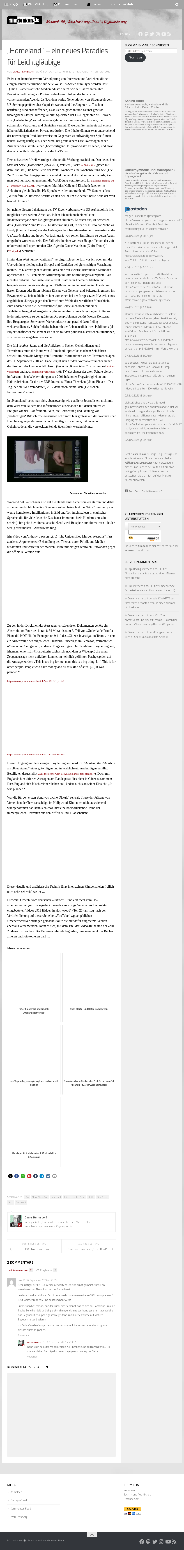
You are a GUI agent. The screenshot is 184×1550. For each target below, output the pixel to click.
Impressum (130, 1490)
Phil (130, 586)
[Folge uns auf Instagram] (158, 34)
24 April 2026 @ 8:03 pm (138, 355)
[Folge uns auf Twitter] (152, 34)
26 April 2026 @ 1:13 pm (138, 307)
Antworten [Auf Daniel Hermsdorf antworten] (32, 1356)
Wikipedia (15, 251)
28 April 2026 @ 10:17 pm (139, 236)
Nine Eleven (102, 1197)
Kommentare (22, 1270)
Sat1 (10, 1202)
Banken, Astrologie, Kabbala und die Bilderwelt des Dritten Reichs (146, 106)
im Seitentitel (89, 165)
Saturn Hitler (134, 101)
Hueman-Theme (56, 1540)
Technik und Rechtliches (137, 1494)
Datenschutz (131, 1499)
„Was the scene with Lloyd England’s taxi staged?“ (71, 773)
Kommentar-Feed (20, 1508)
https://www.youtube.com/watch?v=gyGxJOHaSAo (40, 754)
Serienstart (21, 1202)
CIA (27, 1197)
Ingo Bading (134, 569)
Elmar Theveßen (39, 1197)
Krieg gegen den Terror (74, 1197)
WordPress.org (18, 1517)
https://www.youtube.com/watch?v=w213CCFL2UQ (144, 258)
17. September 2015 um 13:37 (60, 1342)
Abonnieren (135, 57)
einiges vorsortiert (19, 371)
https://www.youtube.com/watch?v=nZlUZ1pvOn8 (40, 681)
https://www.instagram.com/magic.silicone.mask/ (153, 220)
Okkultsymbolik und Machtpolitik (150, 170)
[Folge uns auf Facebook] (140, 34)
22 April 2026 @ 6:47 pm (138, 395)
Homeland (56, 1197)
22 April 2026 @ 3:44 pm (138, 440)
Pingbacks (49, 1270)
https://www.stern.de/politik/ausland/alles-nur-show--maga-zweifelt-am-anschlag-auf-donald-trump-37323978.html (151, 344)
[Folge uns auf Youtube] (163, 34)
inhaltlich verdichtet (57, 371)
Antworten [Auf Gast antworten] (23, 1335)
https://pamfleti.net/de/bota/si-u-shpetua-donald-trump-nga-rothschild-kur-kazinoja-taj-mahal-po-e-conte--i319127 (150, 291)
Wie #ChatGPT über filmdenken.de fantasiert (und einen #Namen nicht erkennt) (150, 573)
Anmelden (16, 1492)
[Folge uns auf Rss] (169, 34)
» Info (169, 129)
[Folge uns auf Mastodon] (146, 34)
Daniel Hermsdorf (24, 71)
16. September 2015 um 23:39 (41, 1280)
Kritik (91, 1197)
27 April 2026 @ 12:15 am (139, 267)
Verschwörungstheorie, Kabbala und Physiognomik (146, 175)
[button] (10, 1176)
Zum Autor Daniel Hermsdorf (143, 491)
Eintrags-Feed (18, 1500)
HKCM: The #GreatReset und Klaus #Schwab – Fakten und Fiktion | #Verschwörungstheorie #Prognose (151, 619)
